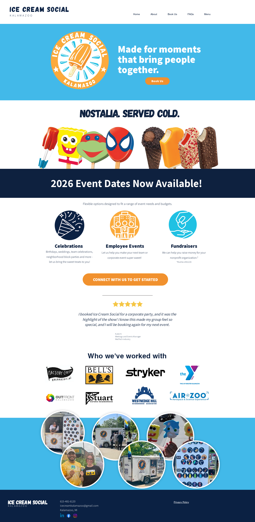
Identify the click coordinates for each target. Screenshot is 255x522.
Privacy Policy (181, 502)
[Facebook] (68, 515)
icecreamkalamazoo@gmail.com (79, 505)
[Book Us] (157, 81)
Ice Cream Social (39, 9)
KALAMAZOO (21, 15)
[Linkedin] (62, 515)
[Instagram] (75, 515)
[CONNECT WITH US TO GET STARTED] (125, 279)
